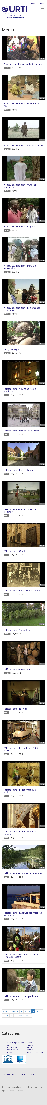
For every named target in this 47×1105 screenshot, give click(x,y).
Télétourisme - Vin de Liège (18, 629)
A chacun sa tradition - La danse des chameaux (22, 308)
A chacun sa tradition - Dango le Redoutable (20, 267)
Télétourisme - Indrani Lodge (18, 470)
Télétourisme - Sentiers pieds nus (21, 996)
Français (41, 4)
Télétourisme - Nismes (15, 708)
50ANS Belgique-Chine (15, 1042)
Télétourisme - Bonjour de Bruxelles (22, 430)
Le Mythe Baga (11, 349)
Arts (8, 1045)
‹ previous (14, 1011)
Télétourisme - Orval (14, 551)
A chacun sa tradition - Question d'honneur (20, 186)
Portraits (30, 1050)
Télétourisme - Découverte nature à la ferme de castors (23, 955)
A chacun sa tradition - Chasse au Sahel (23, 145)
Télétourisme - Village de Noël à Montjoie (20, 390)
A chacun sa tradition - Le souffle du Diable (22, 104)
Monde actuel (12, 1047)
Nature (29, 1047)
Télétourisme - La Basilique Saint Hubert (20, 832)
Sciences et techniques (35, 1052)
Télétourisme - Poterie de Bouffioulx (22, 590)
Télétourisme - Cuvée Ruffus (18, 669)
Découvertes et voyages (12, 1051)
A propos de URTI (10, 1074)
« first (5, 1011)
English (34, 4)
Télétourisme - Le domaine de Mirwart (23, 873)
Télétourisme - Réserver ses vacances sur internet (23, 914)
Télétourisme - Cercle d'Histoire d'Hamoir (20, 510)
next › (21, 1015)
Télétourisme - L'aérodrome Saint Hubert (21, 749)
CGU (23, 1074)
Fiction (29, 1042)
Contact (32, 1074)
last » (28, 1015)
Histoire (30, 1045)
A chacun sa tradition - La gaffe (19, 226)
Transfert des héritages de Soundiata (23, 64)
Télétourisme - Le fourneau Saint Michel (20, 791)
